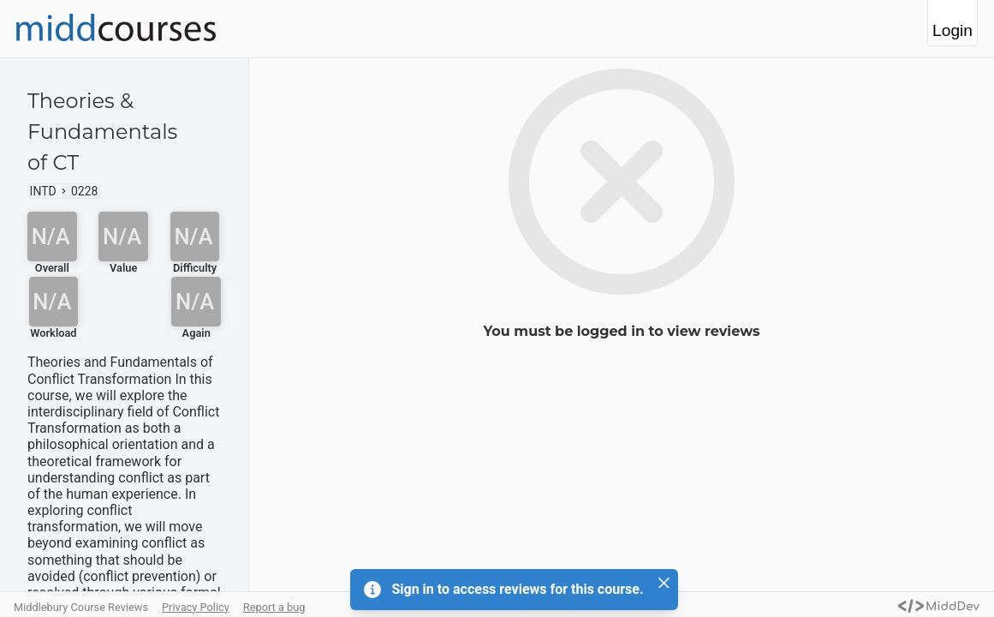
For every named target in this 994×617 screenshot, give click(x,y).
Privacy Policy (195, 607)
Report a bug (274, 607)
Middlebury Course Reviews (81, 607)
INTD (43, 191)
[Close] (664, 582)
